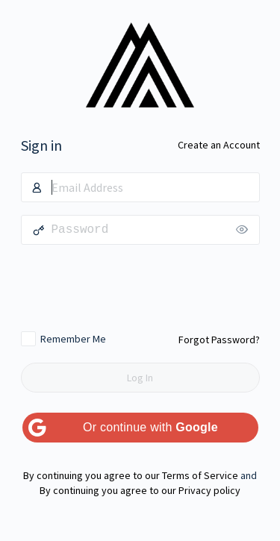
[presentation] (141, 287)
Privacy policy (209, 490)
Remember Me (73, 338)
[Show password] (245, 230)
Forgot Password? (219, 339)
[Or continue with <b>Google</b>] (140, 428)
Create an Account (219, 144)
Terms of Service (200, 475)
